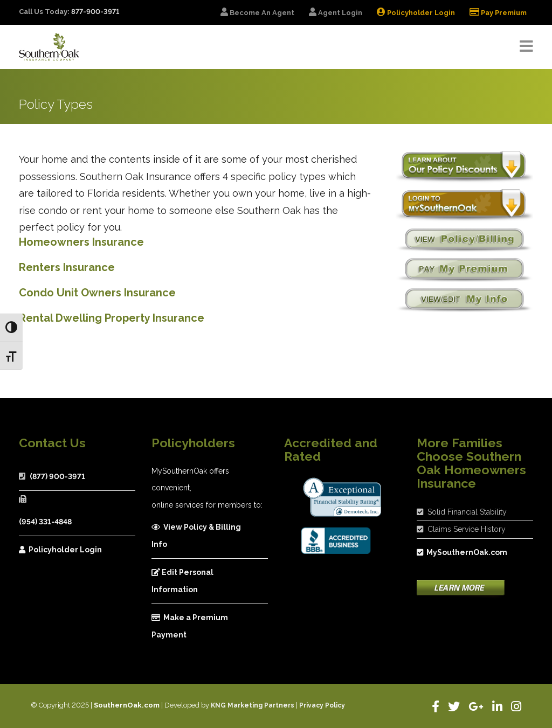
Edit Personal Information (182, 581)
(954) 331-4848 (45, 521)
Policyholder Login (60, 549)
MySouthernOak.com (462, 552)
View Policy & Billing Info (196, 536)
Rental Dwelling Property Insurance (111, 317)
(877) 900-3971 (57, 476)
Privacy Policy (322, 705)
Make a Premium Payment (189, 626)
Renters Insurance (67, 267)
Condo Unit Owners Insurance (97, 292)
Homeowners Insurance (81, 241)
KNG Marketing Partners (252, 705)
